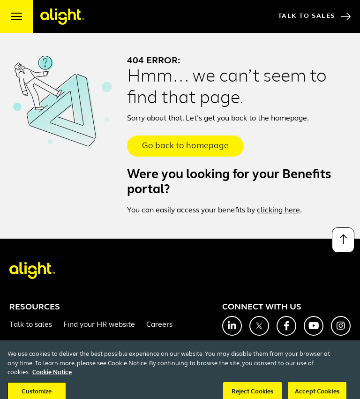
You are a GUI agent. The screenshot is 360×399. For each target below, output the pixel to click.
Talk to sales (30, 325)
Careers (159, 325)
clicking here (278, 210)
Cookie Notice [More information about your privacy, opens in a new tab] (52, 378)
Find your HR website (99, 325)
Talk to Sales (314, 16)
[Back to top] (343, 240)
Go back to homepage (185, 146)
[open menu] (16, 16)
